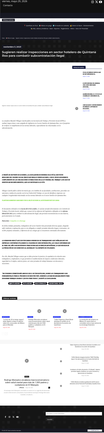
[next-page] (6, 333)
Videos (30, 316)
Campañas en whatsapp (17, 221)
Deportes (6, 316)
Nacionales (40, 283)
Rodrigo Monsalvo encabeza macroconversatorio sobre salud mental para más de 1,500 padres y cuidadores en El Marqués (39, 323)
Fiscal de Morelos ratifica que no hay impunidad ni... (92, 73)
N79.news (27, 283)
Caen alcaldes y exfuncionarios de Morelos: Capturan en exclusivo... (91, 106)
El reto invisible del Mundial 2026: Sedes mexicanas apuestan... (91, 85)
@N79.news (14, 283)
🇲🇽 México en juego (10, 38)
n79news (21, 387)
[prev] (97, 20)
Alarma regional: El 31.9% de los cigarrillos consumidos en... (91, 96)
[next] (101, 20)
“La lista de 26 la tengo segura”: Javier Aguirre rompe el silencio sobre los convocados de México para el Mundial (46, 20)
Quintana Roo (56, 283)
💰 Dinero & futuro (85, 316)
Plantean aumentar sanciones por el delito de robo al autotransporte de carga (30, 200)
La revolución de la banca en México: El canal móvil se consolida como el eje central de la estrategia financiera (89, 322)
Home (3, 38)
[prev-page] (3, 333)
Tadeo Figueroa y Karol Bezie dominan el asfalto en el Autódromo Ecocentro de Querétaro (64, 322)
